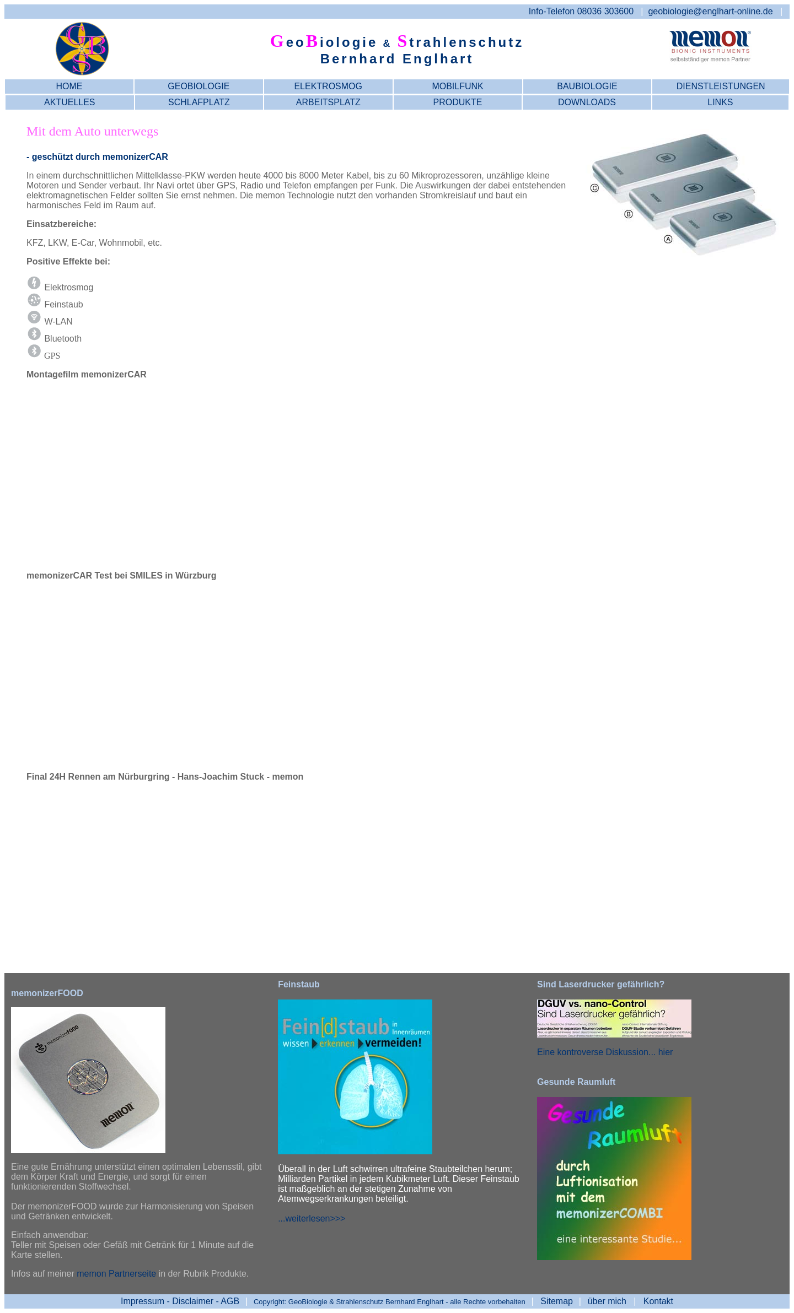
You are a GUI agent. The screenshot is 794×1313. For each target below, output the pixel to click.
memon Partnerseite (116, 1273)
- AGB (180, 1301)
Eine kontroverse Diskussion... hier (605, 1052)
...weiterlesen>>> (311, 1218)
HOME (69, 86)
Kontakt (658, 1301)
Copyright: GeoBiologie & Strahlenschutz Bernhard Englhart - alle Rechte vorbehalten (389, 1302)
